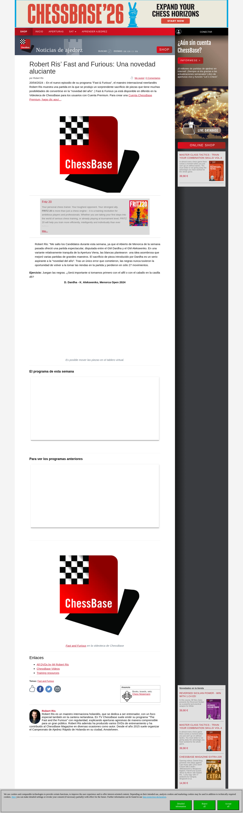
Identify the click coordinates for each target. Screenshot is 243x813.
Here (14, 797)
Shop (23, 31)
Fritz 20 (47, 201)
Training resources (48, 672)
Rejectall (204, 805)
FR (136, 51)
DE (125, 51)
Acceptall (228, 805)
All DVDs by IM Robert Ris (53, 664)
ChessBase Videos (48, 668)
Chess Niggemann (141, 694)
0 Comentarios (153, 78)
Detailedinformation (181, 805)
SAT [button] (72, 31)
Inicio (39, 31)
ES (133, 51)
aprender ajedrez (94, 31)
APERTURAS (56, 31)
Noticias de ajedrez (59, 50)
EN (129, 51)
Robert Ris (49, 710)
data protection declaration (154, 797)
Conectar (206, 32)
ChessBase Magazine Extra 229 (201, 756)
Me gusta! (139, 78)
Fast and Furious (76, 645)
